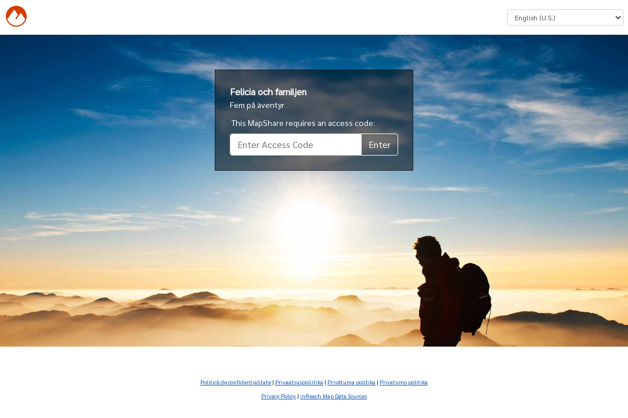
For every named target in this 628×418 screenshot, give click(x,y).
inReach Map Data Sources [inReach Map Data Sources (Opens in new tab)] (333, 395)
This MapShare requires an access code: (303, 122)
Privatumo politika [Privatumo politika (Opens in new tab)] (404, 381)
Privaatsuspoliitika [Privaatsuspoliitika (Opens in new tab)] (299, 381)
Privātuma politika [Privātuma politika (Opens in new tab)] (351, 381)
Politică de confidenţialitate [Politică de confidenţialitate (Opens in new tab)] (235, 381)
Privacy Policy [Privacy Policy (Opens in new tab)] (278, 395)
